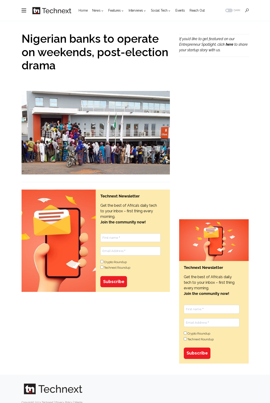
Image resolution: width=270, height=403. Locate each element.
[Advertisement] (214, 99)
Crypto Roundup (113, 262)
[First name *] (130, 237)
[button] (24, 10)
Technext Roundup (115, 267)
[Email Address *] (130, 251)
